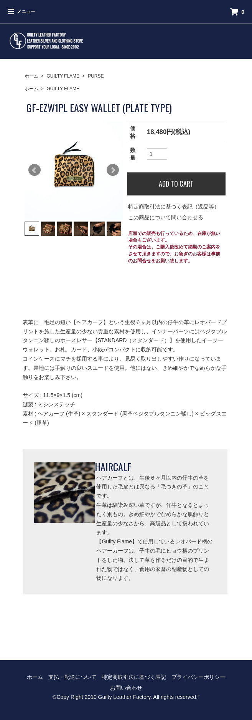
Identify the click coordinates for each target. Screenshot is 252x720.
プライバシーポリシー (198, 677)
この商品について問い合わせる (165, 217)
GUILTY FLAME (63, 76)
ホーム (31, 76)
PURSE (96, 76)
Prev (34, 170)
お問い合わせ (126, 688)
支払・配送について (72, 677)
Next (113, 170)
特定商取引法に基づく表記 (134, 677)
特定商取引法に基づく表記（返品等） (173, 207)
